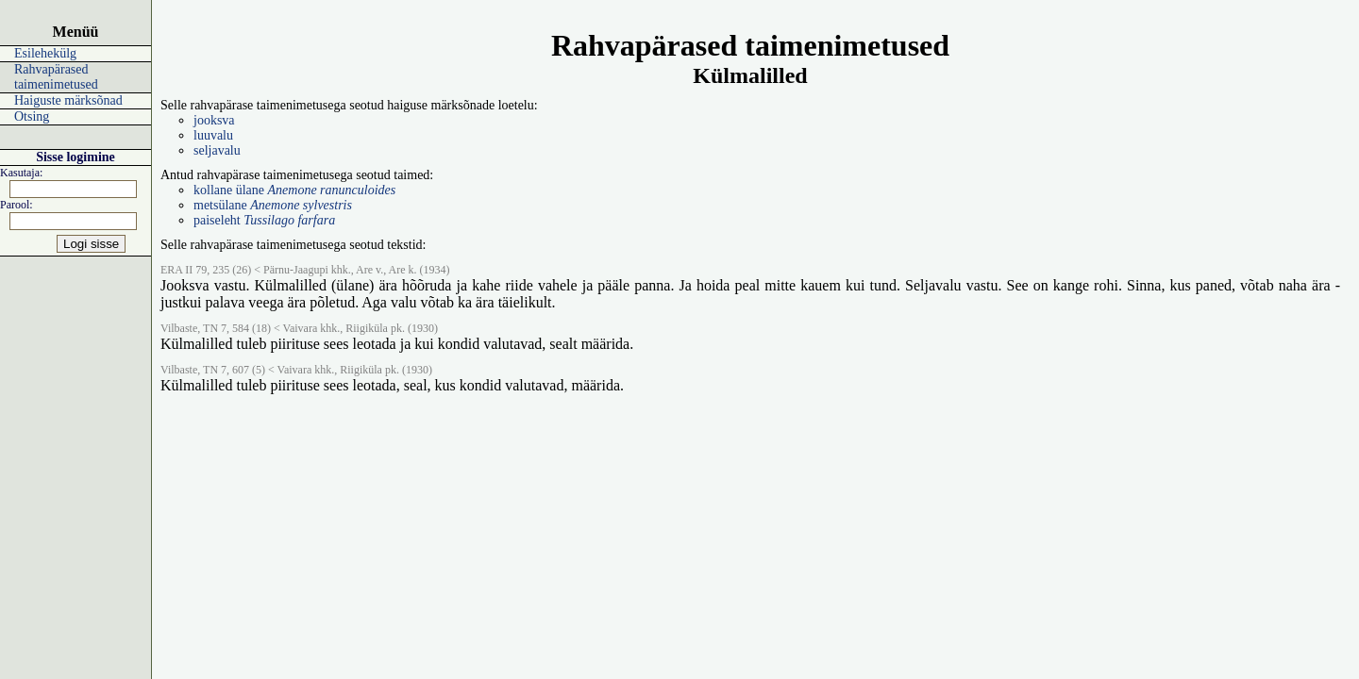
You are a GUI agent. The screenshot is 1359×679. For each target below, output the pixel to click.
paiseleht (264, 220)
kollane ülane (294, 190)
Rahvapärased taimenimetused (56, 76)
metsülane (272, 205)
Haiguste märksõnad (68, 100)
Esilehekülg (45, 53)
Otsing (31, 116)
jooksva (214, 120)
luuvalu (213, 135)
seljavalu (217, 150)
